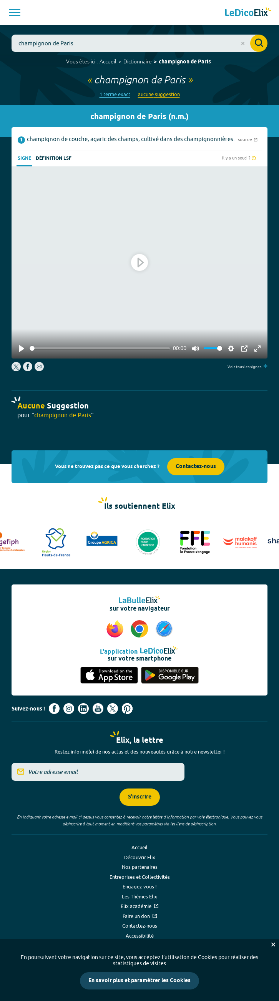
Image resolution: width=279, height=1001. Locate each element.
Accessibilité (140, 936)
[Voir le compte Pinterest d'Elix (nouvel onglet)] (127, 708)
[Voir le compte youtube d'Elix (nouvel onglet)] (98, 708)
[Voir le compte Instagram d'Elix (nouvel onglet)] (68, 708)
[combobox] (139, 43)
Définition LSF (53, 158)
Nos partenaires (140, 867)
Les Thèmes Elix (139, 896)
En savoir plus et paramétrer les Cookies (139, 980)
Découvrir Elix (139, 857)
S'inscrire (139, 797)
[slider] (100, 348)
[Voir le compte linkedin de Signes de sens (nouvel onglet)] (83, 708)
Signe (24, 158)
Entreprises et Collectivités (140, 877)
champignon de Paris (185, 62)
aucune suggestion (159, 94)
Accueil (108, 61)
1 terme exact (115, 94)
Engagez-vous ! (140, 886)
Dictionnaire (137, 61)
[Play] (21, 348)
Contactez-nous (196, 466)
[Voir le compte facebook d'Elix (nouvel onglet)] (54, 708)
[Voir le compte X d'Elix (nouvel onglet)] (112, 708)
